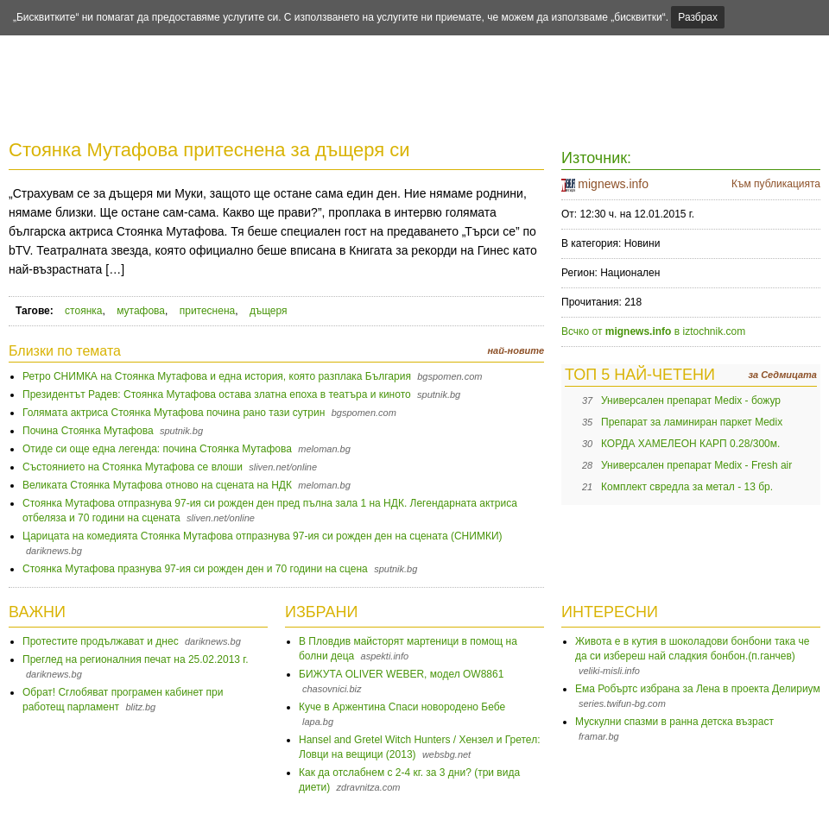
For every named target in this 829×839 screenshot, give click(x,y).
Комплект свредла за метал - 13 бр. (687, 487)
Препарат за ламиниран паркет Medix (691, 422)
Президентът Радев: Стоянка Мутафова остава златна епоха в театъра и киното (216, 394)
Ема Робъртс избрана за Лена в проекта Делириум (697, 689)
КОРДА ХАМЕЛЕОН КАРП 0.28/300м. (690, 444)
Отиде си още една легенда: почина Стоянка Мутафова (157, 449)
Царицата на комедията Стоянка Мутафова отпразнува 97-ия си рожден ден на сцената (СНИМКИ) (262, 536)
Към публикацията (775, 184)
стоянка (83, 311)
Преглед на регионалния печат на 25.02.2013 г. (135, 659)
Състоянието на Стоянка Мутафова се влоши (132, 467)
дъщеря (269, 311)
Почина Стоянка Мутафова (88, 431)
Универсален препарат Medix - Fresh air (696, 465)
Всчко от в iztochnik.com (653, 331)
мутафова (141, 311)
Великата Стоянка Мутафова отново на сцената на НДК (157, 485)
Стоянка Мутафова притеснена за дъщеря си (209, 150)
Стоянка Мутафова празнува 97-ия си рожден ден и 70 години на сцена (195, 569)
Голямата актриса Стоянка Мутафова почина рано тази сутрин (173, 413)
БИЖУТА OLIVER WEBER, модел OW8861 (401, 674)
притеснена (208, 311)
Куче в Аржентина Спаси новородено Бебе (402, 707)
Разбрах (698, 17)
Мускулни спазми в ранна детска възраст (674, 722)
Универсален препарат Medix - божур (691, 400)
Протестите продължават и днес (100, 641)
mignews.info (613, 184)
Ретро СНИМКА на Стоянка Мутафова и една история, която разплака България (216, 376)
